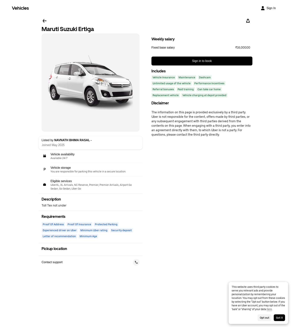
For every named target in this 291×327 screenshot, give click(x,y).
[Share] (247, 20)
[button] (201, 47)
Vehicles (20, 8)
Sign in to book (202, 60)
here (269, 309)
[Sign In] (268, 8)
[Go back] (44, 20)
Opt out (264, 317)
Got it (279, 317)
